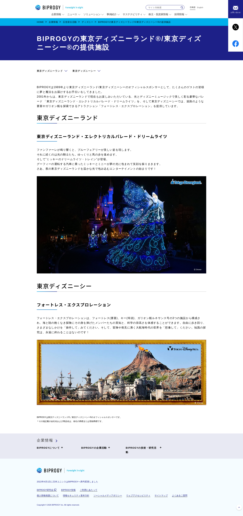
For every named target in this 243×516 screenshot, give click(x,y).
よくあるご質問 (179, 495)
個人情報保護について (48, 495)
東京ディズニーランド (50, 71)
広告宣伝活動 (70, 22)
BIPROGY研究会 (47, 490)
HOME (40, 22)
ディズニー (87, 22)
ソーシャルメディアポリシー (107, 495)
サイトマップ (161, 495)
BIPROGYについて (50, 448)
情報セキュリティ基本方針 (76, 495)
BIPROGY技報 (68, 490)
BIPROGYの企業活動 (95, 448)
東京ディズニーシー (84, 71)
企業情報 (53, 22)
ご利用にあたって (88, 490)
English (200, 7)
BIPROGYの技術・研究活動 (144, 450)
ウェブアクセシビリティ (138, 495)
